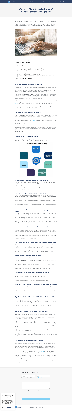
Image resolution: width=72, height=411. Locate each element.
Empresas (39, 1)
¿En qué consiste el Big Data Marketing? (23, 62)
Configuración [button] (4, 407)
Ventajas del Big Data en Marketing (22, 64)
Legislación (32, 1)
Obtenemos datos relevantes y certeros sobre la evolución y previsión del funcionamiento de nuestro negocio (36, 75)
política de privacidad (41, 377)
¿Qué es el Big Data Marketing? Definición (23, 60)
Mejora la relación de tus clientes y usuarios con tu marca (28, 65)
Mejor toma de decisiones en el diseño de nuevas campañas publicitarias (30, 74)
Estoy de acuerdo (26, 392)
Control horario (56, 1)
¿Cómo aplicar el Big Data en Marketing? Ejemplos (25, 76)
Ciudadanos (45, 1)
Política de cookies (41, 407)
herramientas (41, 351)
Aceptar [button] (9, 407)
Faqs (50, 1)
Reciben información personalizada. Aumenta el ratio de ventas (30, 66)
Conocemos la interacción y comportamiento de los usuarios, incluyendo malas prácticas (34, 68)
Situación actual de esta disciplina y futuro (24, 78)
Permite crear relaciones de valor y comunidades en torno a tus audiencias (32, 69)
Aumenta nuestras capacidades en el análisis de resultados (28, 73)
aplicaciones (34, 120)
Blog (61, 1)
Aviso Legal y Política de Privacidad (32, 407)
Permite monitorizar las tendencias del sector (26, 71)
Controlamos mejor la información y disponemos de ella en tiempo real (30, 70)
